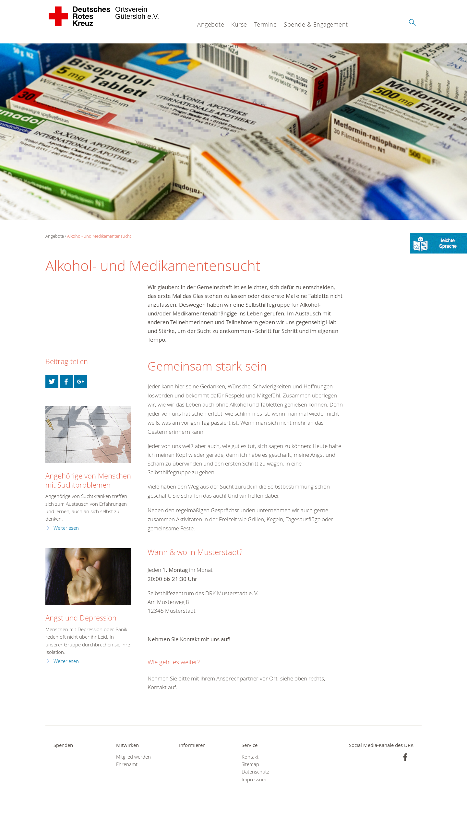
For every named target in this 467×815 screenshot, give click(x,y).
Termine (265, 24)
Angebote (210, 24)
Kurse (239, 24)
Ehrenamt (127, 764)
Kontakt (250, 757)
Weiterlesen (66, 528)
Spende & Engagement (316, 24)
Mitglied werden (133, 757)
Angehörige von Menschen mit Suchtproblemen (88, 480)
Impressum (254, 779)
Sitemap (250, 764)
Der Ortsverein (217, 46)
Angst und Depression (80, 617)
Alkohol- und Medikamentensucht (99, 236)
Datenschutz (255, 772)
